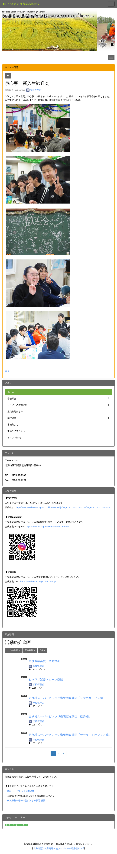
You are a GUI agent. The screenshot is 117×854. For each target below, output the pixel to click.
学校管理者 (33, 90)
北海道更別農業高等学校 (23, 4)
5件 (43, 650)
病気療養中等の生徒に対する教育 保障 (26, 800)
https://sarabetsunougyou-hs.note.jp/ (38, 581)
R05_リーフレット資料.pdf (20, 791)
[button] (10, 30)
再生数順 (30, 650)
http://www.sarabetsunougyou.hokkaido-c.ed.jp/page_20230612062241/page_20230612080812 (63, 507)
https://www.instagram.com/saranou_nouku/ (47, 526)
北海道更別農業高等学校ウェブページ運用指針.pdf (58, 848)
